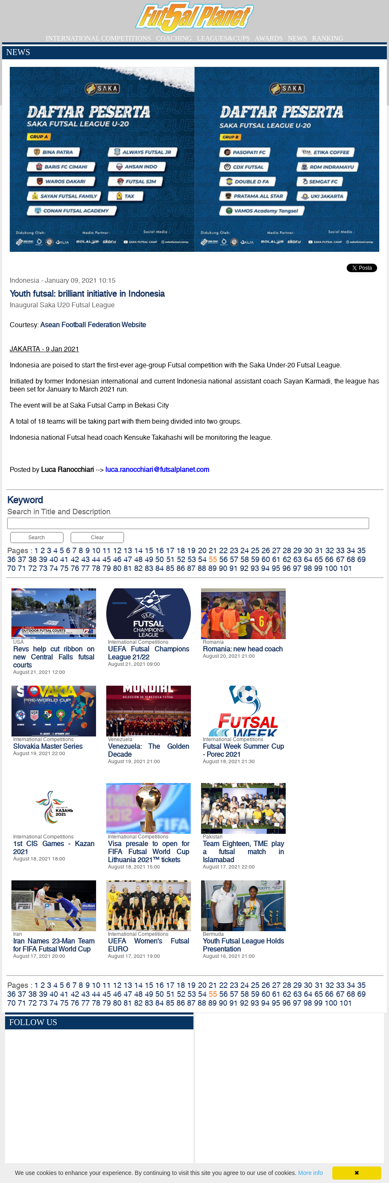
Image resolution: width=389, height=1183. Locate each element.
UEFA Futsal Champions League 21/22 (148, 653)
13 (128, 550)
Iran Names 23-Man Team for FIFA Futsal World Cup (53, 945)
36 (11, 559)
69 (361, 559)
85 (170, 568)
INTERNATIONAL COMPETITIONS (98, 38)
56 (223, 559)
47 (128, 559)
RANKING (327, 38)
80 (117, 568)
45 (106, 559)
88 (202, 568)
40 (54, 559)
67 (340, 559)
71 (22, 568)
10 (96, 550)
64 (308, 559)
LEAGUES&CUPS (223, 38)
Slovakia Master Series (48, 746)
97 (297, 568)
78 (96, 568)
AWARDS (269, 38)
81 (128, 568)
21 (213, 550)
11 (106, 550)
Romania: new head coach (243, 649)
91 (233, 568)
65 (319, 559)
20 (202, 550)
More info (310, 1172)
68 (351, 559)
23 (234, 550)
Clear (97, 537)
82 (138, 568)
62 (287, 559)
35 (361, 550)
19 (191, 550)
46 (117, 559)
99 (318, 568)
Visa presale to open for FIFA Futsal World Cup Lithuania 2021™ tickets (148, 852)
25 (255, 550)
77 (85, 568)
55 (213, 559)
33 (340, 550)
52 (181, 559)
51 (170, 559)
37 (22, 559)
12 (117, 550)
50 (159, 559)
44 (96, 559)
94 (265, 568)
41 (64, 559)
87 (191, 568)
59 (255, 559)
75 (64, 568)
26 (266, 550)
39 (43, 559)
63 (297, 559)
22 (223, 550)
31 (319, 550)
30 (308, 550)
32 (330, 550)
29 (297, 550)
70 (11, 568)
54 (202, 559)
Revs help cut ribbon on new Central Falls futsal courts (53, 657)
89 (212, 568)
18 (181, 550)
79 (106, 568)
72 (32, 568)
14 (138, 550)
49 (149, 559)
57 (234, 559)
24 (244, 550)
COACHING (174, 38)
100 (331, 568)
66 (329, 559)
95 (276, 568)
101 (345, 568)
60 (266, 559)
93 (255, 568)
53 (192, 559)
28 (287, 550)
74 (54, 568)
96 (286, 568)
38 (32, 559)
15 (149, 550)
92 (244, 568)
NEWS (297, 38)
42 (75, 559)
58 (244, 559)
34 (351, 550)
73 (43, 568)
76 (75, 568)
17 (170, 550)
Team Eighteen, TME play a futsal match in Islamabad (243, 852)
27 (276, 550)
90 (223, 568)
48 (138, 559)
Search (36, 537)
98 (307, 568)
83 (149, 568)
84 (159, 568)
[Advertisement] (290, 1089)
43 (85, 559)
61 (276, 559)
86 (181, 568)
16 (159, 550)
